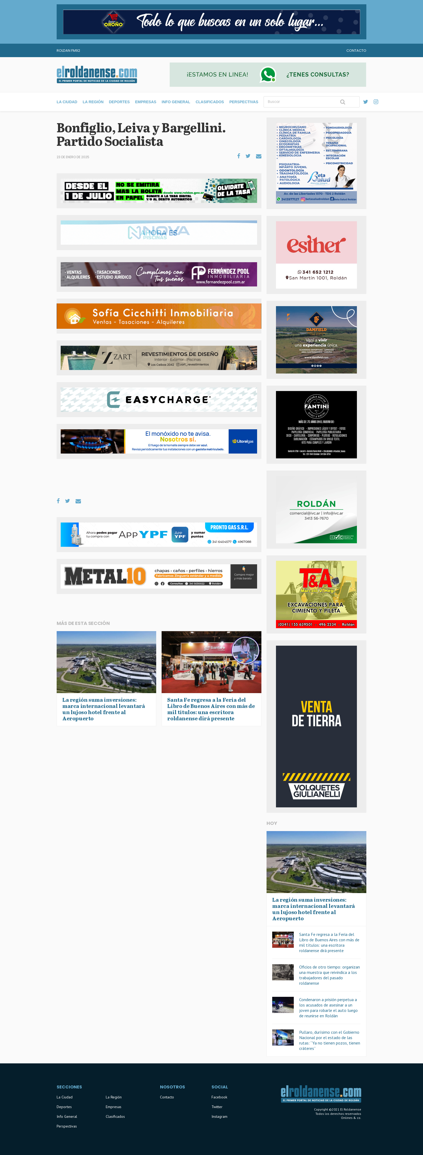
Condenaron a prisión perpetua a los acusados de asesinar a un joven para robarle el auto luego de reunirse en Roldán (328, 1007)
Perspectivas (243, 102)
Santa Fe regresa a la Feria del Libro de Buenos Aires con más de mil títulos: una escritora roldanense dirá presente (329, 942)
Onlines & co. (351, 1118)
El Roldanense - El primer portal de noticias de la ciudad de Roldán (97, 75)
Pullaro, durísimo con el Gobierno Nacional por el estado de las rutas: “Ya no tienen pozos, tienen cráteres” (329, 1040)
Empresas (145, 102)
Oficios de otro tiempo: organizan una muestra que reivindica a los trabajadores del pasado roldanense (329, 975)
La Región (93, 102)
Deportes (119, 102)
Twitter (217, 1106)
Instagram (219, 1116)
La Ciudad (67, 102)
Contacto (356, 50)
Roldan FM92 (68, 50)
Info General (176, 102)
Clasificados (210, 102)
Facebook (219, 1097)
